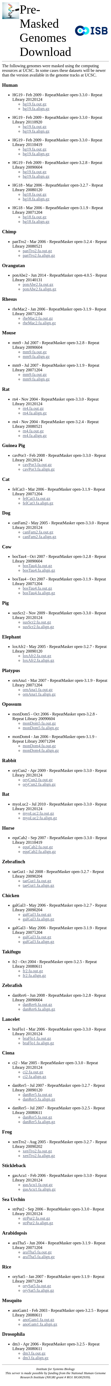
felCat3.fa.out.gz (36, 498)
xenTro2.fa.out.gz (37, 1151)
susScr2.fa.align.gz (38, 627)
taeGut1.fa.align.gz (38, 885)
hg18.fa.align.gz (36, 199)
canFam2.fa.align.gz (39, 537)
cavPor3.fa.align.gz (39, 469)
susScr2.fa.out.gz (37, 622)
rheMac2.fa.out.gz (38, 318)
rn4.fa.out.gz (33, 408)
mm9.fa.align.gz (36, 356)
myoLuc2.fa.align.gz (40, 818)
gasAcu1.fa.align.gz (39, 1189)
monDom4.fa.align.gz (41, 750)
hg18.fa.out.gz (34, 194)
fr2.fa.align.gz (34, 975)
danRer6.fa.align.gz (39, 1009)
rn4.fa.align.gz (35, 413)
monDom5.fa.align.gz (41, 728)
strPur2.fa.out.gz (36, 1218)
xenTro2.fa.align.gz (39, 1156)
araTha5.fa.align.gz (39, 1257)
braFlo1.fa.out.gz (37, 1038)
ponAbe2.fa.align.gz (39, 289)
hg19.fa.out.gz (34, 104)
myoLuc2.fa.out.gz (38, 813)
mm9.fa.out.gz (35, 352)
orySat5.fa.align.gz (38, 1290)
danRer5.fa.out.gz (37, 1094)
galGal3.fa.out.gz (37, 914)
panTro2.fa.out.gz (37, 251)
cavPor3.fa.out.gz (37, 464)
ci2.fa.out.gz (33, 1072)
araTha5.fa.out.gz (37, 1252)
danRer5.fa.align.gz (39, 1099)
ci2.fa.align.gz (34, 1076)
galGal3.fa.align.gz (38, 919)
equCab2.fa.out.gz (38, 847)
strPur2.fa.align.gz (38, 1223)
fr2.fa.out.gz (33, 971)
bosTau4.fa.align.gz (39, 570)
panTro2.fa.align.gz (39, 255)
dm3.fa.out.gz (34, 1353)
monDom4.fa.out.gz (39, 746)
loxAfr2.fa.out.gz (37, 656)
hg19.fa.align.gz (36, 108)
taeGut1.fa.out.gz (37, 881)
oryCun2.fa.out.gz (38, 780)
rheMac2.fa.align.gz (39, 323)
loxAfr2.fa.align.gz (38, 660)
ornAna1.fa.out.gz (38, 689)
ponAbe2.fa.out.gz (38, 284)
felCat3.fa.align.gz (38, 503)
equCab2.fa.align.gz (39, 851)
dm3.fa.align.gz (36, 1358)
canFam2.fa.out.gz (38, 532)
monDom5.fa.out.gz (39, 723)
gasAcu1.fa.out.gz (38, 1185)
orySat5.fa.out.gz (37, 1286)
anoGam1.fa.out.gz (38, 1319)
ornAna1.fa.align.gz (39, 694)
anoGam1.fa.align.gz (40, 1324)
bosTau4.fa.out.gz (37, 566)
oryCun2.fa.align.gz (39, 784)
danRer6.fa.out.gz (37, 1004)
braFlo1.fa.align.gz (38, 1043)
